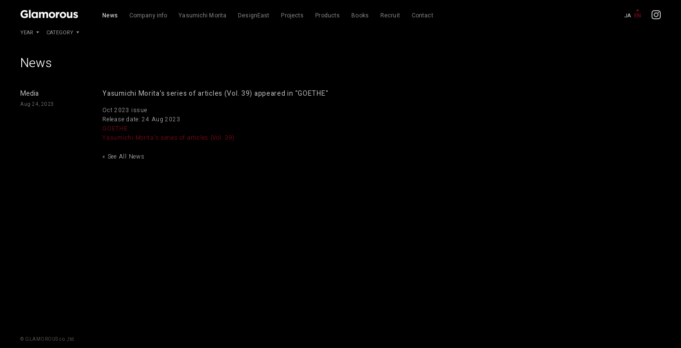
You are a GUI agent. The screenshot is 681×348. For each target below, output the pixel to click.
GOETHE (114, 128)
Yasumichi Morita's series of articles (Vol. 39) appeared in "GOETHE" (215, 93)
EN (637, 16)
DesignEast (253, 15)
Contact (422, 15)
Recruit (390, 15)
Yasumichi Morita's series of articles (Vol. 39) (168, 137)
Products (327, 15)
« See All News (123, 156)
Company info (148, 15)
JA (627, 16)
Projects (292, 15)
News (109, 15)
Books (360, 15)
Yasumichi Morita (202, 15)
